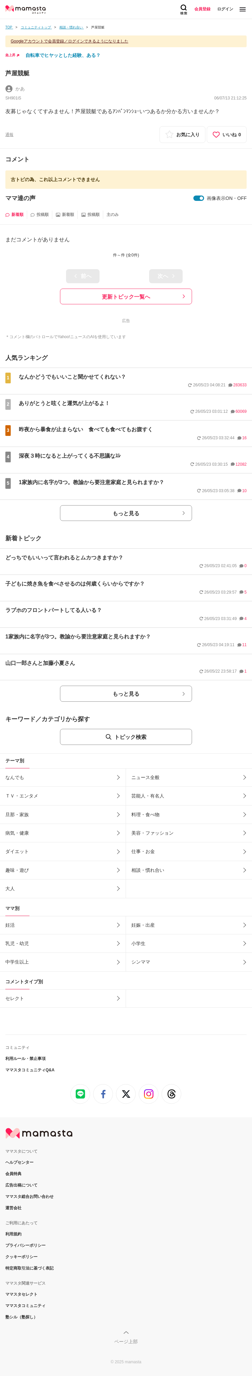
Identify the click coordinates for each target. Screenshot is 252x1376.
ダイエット (17, 851)
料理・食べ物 (145, 814)
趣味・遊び (17, 870)
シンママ (140, 962)
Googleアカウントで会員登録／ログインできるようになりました (69, 41)
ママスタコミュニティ (25, 1306)
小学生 (138, 943)
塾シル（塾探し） (21, 1317)
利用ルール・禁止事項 (25, 1059)
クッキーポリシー (21, 1257)
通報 (9, 134)
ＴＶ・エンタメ (21, 795)
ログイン (225, 9)
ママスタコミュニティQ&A (30, 1070)
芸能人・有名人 (147, 795)
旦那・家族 (17, 814)
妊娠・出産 (143, 925)
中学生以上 (17, 962)
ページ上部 (126, 1341)
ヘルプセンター (19, 1162)
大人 (10, 888)
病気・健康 (17, 833)
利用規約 (13, 1234)
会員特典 (13, 1174)
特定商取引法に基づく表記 (29, 1268)
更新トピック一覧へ (126, 297)
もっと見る (126, 513)
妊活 (10, 925)
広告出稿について (21, 1185)
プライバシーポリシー (25, 1245)
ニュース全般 (145, 777)
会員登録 (202, 9)
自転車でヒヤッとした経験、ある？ (63, 55)
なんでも (14, 777)
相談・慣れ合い (147, 870)
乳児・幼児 (17, 943)
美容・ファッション (152, 833)
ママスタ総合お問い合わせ (29, 1197)
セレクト (14, 998)
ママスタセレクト (21, 1294)
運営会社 (13, 1208)
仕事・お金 (143, 851)
